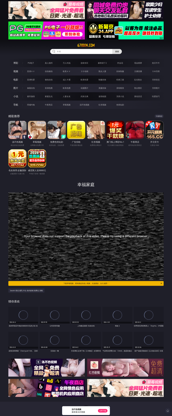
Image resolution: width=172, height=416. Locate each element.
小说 (15, 96)
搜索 (117, 51)
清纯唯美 (120, 88)
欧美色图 (66, 88)
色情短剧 (120, 104)
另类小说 (120, 96)
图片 (15, 88)
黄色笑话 (138, 96)
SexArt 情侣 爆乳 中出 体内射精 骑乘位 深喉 (26, 290)
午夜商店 (49, 104)
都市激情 (31, 96)
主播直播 (138, 71)
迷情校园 (102, 96)
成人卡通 (66, 79)
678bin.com (86, 45)
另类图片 (156, 88)
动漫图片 (84, 88)
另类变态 (156, 79)
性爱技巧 (156, 96)
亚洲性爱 (31, 79)
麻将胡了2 (102, 63)
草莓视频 (66, 104)
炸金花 (120, 63)
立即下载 (102, 411)
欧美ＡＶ (66, 71)
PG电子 (31, 63)
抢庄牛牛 (156, 63)
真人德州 (49, 63)
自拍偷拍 (49, 71)
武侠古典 (84, 96)
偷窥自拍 (31, 88)
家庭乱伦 (49, 96)
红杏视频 (102, 104)
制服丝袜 (102, 79)
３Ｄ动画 (84, 71)
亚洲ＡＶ (31, 71)
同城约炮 (31, 104)
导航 (15, 104)
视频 (15, 71)
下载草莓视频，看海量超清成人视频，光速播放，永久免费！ (112, 283)
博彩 (15, 62)
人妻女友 (66, 96)
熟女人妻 (102, 71)
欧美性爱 (84, 79)
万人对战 (66, 63)
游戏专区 (84, 63)
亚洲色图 (49, 88)
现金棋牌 (138, 63)
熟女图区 (138, 88)
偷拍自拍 (49, 79)
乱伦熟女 (138, 79)
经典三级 (120, 79)
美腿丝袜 (102, 88)
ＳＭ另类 (156, 71)
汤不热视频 (84, 104)
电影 (15, 79)
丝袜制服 (120, 71)
